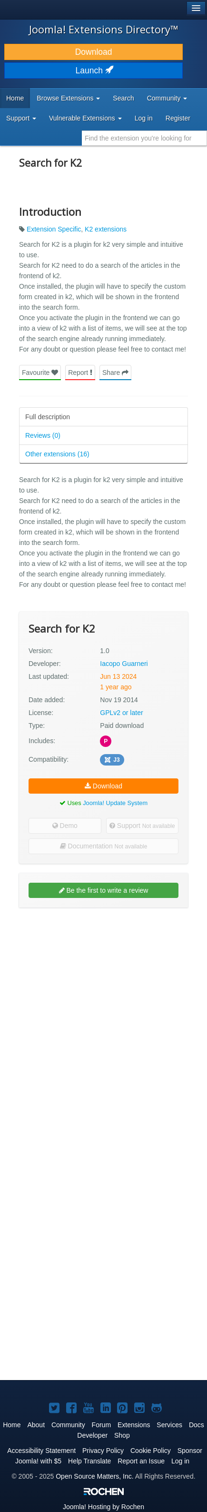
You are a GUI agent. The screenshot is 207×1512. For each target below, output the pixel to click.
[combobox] (144, 138)
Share (115, 372)
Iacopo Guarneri (124, 663)
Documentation (104, 846)
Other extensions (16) (57, 454)
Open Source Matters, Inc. (94, 1476)
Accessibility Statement (41, 1450)
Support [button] (21, 118)
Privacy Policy (103, 1450)
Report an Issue (141, 1461)
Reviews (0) (42, 435)
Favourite (40, 372)
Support (142, 825)
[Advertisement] (103, 1020)
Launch (94, 70)
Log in (144, 118)
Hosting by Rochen (103, 1507)
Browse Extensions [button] (68, 98)
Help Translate (89, 1461)
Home (15, 98)
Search (123, 98)
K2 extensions (106, 229)
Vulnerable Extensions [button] (85, 118)
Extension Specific (54, 229)
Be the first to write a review (103, 890)
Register (178, 118)
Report (80, 372)
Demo (65, 825)
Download (93, 52)
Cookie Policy (150, 1450)
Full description (47, 417)
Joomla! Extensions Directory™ (103, 29)
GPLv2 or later (121, 712)
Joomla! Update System (115, 802)
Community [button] (167, 98)
